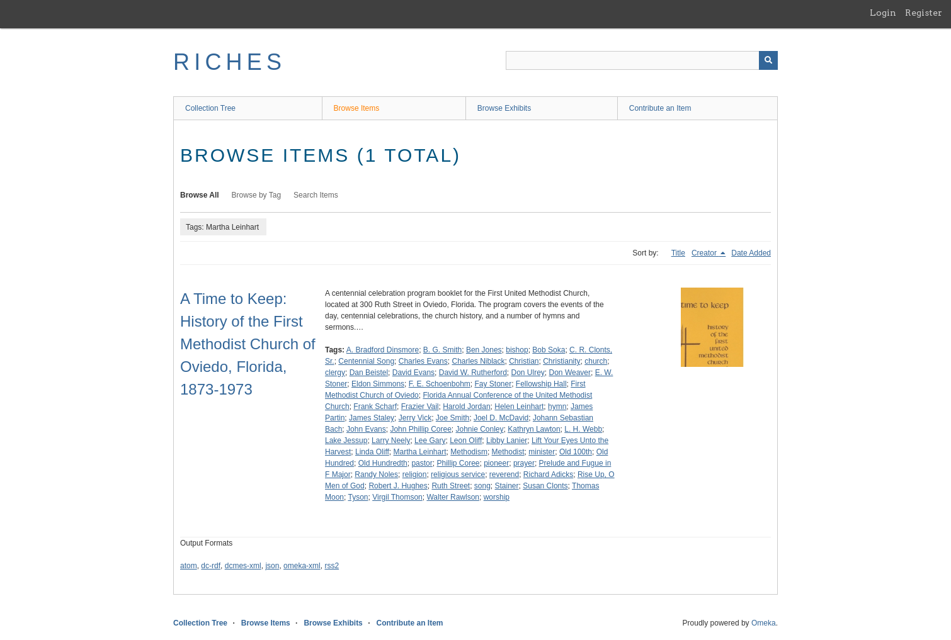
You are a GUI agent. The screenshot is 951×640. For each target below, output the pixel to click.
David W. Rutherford (473, 372)
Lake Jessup (346, 440)
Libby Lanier (506, 440)
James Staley (371, 417)
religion (414, 474)
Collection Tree (210, 108)
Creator (705, 253)
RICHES (229, 62)
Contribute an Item (660, 108)
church (595, 361)
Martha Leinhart (420, 451)
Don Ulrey (528, 372)
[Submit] (768, 60)
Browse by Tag (257, 195)
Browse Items (357, 108)
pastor (421, 463)
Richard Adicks (548, 474)
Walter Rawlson (452, 497)
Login (883, 13)
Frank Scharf (375, 406)
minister (541, 451)
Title (678, 253)
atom (188, 565)
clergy (335, 372)
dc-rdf (210, 565)
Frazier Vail (420, 406)
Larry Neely (391, 440)
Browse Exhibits (504, 108)
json (272, 565)
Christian (523, 361)
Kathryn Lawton (534, 429)
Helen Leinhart (519, 406)
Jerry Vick (415, 417)
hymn (557, 406)
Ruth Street (450, 485)
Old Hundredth (382, 463)
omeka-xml (302, 565)
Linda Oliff (372, 451)
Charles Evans (423, 361)
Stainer (507, 485)
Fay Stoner (492, 383)
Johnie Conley (479, 429)
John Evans (366, 429)
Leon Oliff (466, 440)
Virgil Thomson (397, 497)
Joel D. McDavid (501, 417)
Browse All (199, 195)
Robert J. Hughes (397, 485)
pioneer (496, 463)
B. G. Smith (442, 349)
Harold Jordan (466, 406)
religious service (458, 474)
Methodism (468, 451)
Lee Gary (429, 440)
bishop (517, 349)
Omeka (763, 623)
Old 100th (575, 451)
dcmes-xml (243, 565)
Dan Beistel (369, 372)
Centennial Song (366, 361)
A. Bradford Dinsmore (382, 349)
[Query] (642, 60)
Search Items (315, 195)
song (482, 485)
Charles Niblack (478, 361)
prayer (524, 463)
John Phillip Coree (420, 429)
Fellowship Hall (541, 383)
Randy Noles (376, 474)
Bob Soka (548, 349)
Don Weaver (570, 372)
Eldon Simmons (377, 383)
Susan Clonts (545, 485)
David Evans (413, 372)
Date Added (751, 253)
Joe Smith (452, 417)
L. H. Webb (583, 429)
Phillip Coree (457, 463)
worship (497, 497)
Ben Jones (484, 349)
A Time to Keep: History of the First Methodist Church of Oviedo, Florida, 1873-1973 (248, 344)
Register (923, 13)
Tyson (358, 497)
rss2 (331, 565)
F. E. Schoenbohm (439, 383)
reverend (504, 474)
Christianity (561, 361)
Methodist (508, 451)
